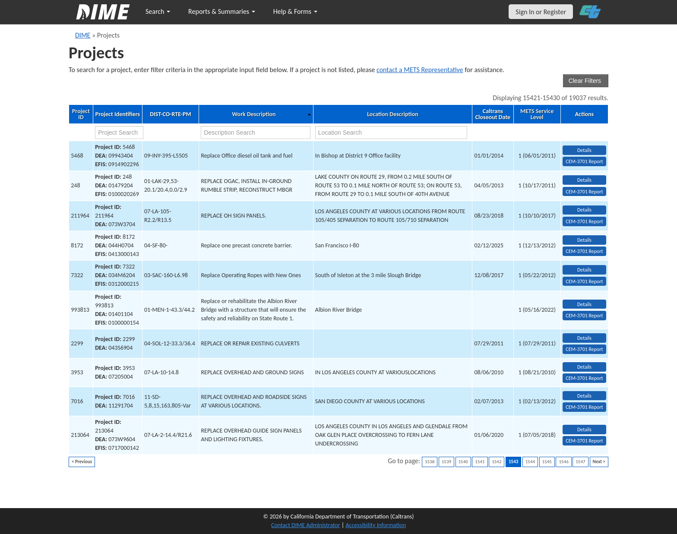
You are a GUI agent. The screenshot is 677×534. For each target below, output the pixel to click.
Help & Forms (295, 11)
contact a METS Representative (419, 70)
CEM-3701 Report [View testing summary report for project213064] (584, 441)
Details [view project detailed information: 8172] (584, 240)
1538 (429, 461)
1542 (496, 461)
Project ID (81, 114)
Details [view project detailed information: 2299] (584, 338)
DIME (82, 35)
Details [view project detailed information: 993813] (584, 304)
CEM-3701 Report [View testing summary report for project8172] (584, 251)
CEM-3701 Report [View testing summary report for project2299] (584, 349)
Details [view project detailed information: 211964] (584, 210)
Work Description (253, 114)
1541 (479, 461)
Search (158, 11)
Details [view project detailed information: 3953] (584, 367)
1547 (580, 461)
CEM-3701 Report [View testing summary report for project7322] (584, 281)
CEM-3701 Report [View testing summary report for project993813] (584, 316)
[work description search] (255, 132)
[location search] (391, 132)
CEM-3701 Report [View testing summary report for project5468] (584, 161)
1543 (513, 461)
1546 (563, 461)
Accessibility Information (375, 525)
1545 (547, 461)
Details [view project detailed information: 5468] (584, 150)
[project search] (119, 132)
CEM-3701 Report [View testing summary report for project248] (584, 192)
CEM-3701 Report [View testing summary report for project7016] (584, 407)
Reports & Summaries (221, 11)
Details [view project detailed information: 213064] (584, 430)
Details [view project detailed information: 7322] (584, 270)
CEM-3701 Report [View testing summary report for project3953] (584, 378)
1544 (530, 461)
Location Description (392, 114)
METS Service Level (537, 114)
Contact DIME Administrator (305, 525)
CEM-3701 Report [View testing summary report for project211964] (584, 221)
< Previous (82, 461)
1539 (446, 461)
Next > (599, 461)
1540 (463, 461)
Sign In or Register (541, 12)
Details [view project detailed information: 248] (584, 180)
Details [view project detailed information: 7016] (584, 396)
